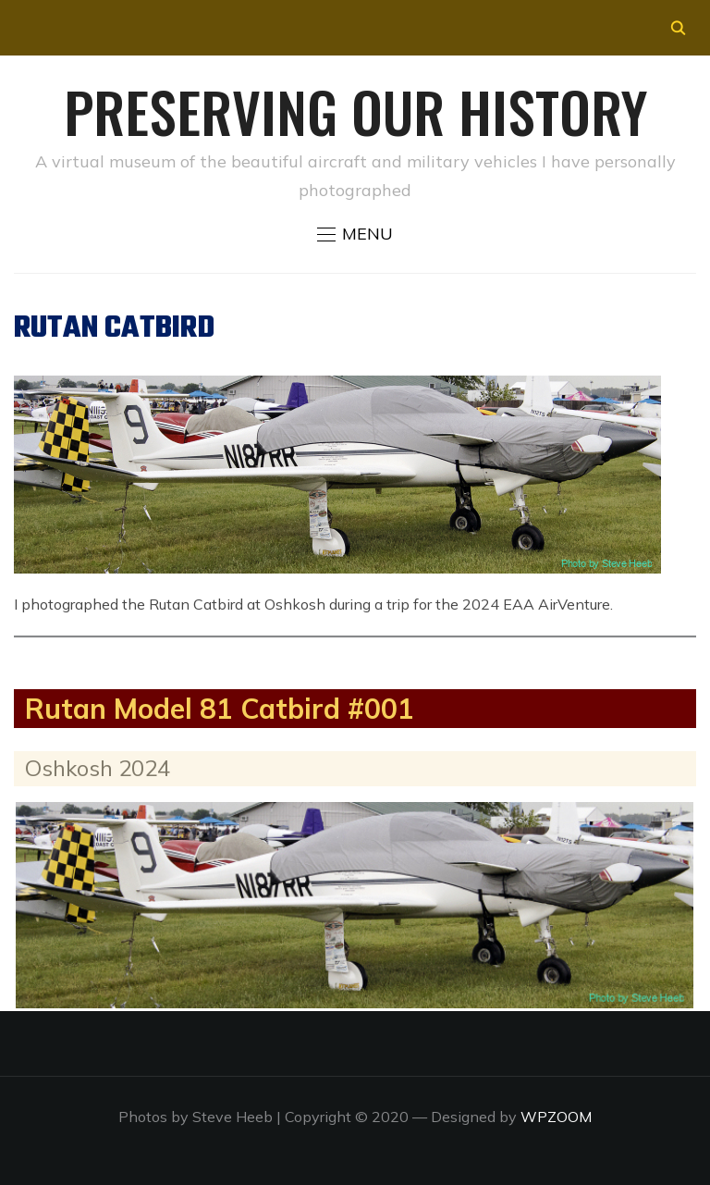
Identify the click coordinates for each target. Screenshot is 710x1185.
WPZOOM (556, 1116)
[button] (355, 234)
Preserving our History (355, 110)
